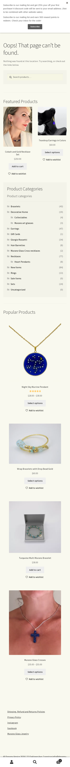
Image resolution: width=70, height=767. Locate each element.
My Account (11, 762)
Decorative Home (19, 212)
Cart (54, 760)
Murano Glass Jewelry (18, 733)
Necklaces (16, 256)
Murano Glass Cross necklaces (25, 250)
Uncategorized (18, 289)
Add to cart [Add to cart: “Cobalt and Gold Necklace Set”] (17, 166)
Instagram (12, 722)
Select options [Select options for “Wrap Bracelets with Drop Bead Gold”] (35, 480)
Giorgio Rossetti (19, 239)
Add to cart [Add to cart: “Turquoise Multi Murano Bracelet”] (35, 569)
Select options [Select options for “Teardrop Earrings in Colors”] (52, 152)
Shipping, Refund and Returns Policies (26, 711)
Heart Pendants (22, 261)
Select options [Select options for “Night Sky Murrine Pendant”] (35, 403)
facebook (12, 728)
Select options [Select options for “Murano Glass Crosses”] (35, 671)
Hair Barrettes (18, 245)
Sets (13, 284)
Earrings (15, 228)
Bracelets (15, 206)
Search (35, 762)
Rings (13, 272)
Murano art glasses (23, 223)
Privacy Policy (14, 717)
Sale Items (16, 278)
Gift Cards (15, 234)
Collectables (20, 217)
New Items (16, 267)
